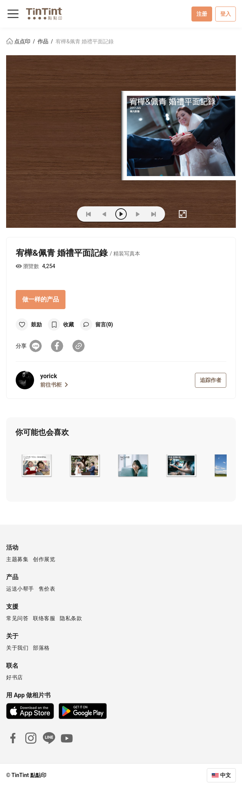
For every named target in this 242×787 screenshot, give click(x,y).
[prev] (104, 214)
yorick (48, 376)
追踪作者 (210, 380)
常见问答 (17, 618)
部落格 (41, 648)
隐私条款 (71, 618)
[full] (183, 214)
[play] (121, 214)
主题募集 (17, 559)
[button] (36, 465)
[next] (137, 214)
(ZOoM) (59, 214)
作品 (43, 41)
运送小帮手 (20, 589)
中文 (225, 775)
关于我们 (17, 648)
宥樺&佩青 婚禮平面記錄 (85, 41)
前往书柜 (54, 385)
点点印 (18, 41)
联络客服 (44, 618)
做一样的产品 (40, 299)
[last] (153, 214)
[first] (88, 214)
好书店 (14, 677)
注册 (201, 14)
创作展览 (44, 559)
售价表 (47, 589)
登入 (225, 14)
